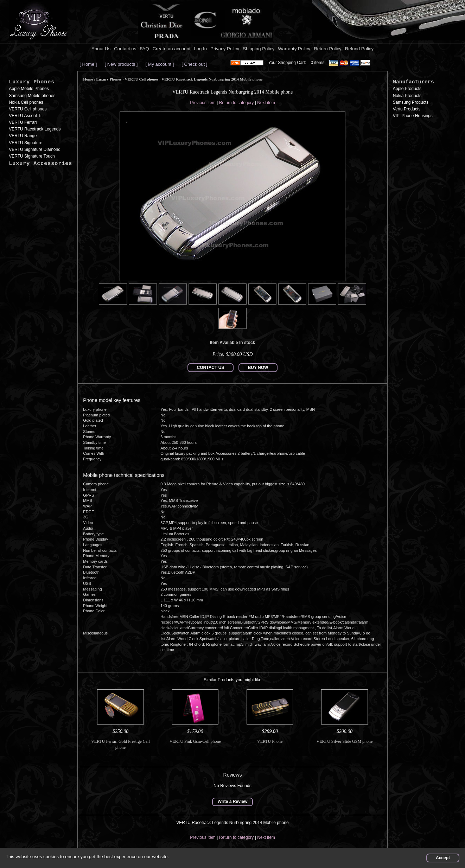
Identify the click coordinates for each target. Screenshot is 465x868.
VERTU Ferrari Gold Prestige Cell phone (120, 744)
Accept (443, 857)
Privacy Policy (224, 48)
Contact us (125, 48)
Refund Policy (359, 48)
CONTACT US (210, 367)
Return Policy (327, 48)
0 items (318, 62)
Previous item (203, 102)
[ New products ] (121, 64)
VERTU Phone (269, 741)
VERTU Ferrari (23, 122)
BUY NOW (258, 367)
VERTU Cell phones (27, 109)
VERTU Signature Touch (32, 156)
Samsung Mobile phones (32, 95)
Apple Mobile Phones (29, 88)
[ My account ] (159, 64)
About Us (100, 48)
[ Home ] (88, 64)
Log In (200, 48)
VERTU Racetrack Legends (34, 129)
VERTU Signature (25, 142)
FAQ (144, 48)
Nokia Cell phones (26, 102)
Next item (266, 102)
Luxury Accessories (40, 164)
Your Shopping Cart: (287, 62)
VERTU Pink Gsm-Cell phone (195, 741)
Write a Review (232, 801)
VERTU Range (23, 135)
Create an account (172, 48)
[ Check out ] (194, 64)
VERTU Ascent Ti (25, 115)
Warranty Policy (294, 48)
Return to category (236, 102)
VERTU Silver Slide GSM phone (345, 741)
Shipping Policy (258, 48)
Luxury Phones (32, 82)
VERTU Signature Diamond (34, 149)
